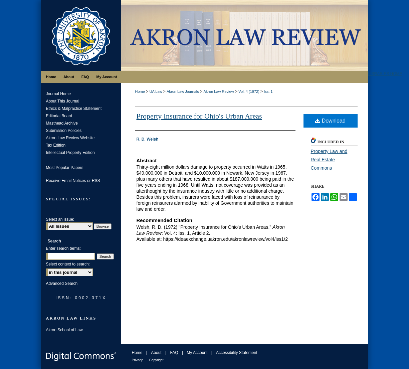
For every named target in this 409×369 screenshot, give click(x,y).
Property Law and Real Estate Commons (329, 160)
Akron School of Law (64, 330)
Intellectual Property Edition (70, 152)
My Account (197, 352)
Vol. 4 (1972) (248, 91)
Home (140, 91)
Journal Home (58, 93)
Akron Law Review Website (70, 138)
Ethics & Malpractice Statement (74, 108)
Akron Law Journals (183, 91)
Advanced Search (62, 283)
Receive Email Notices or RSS (73, 180)
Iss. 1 (268, 91)
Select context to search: (68, 264)
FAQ (174, 352)
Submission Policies (64, 130)
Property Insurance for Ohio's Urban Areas (199, 116)
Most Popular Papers (64, 167)
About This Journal (62, 101)
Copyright (156, 360)
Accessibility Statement (236, 352)
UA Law (156, 91)
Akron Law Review (218, 91)
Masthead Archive (62, 123)
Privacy (137, 360)
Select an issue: (60, 219)
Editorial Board (59, 116)
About (156, 352)
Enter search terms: (63, 248)
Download (330, 121)
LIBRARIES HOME (385, 73)
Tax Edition (56, 145)
